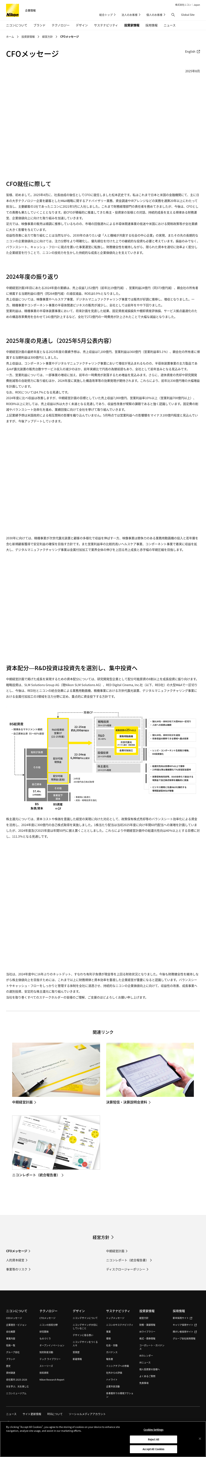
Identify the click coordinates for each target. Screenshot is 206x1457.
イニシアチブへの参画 (117, 1365)
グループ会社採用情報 (184, 1338)
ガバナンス (112, 1352)
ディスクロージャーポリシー (125, 1269)
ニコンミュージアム (16, 1393)
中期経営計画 (115, 1251)
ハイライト (112, 1379)
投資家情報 (28, 36)
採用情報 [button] (151, 25)
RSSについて (55, 1414)
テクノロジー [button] (61, 25)
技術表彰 (44, 1372)
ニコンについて (16, 1310)
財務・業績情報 (147, 1324)
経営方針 (47, 36)
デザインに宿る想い (83, 1335)
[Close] (200, 1439)
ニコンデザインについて (85, 1318)
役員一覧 (10, 1345)
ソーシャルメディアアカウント (87, 1414)
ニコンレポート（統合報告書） (127, 1260)
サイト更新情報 (32, 1414)
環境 (108, 1338)
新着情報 (77, 1359)
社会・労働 (112, 1345)
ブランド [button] (39, 25)
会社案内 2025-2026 (16, 1379)
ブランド (10, 1359)
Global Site (190, 15)
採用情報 (179, 1310)
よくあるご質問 (147, 1376)
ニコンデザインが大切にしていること (85, 1326)
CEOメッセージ (14, 1318)
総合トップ (106, 15)
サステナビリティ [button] (106, 25)
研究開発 (44, 1331)
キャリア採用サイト (185, 1324)
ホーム (10, 36)
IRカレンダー (146, 1355)
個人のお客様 (154, 15)
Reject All (153, 1439)
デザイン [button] (82, 25)
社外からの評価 (114, 1372)
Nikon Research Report (51, 1379)
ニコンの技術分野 (48, 1324)
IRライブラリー (147, 1331)
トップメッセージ (115, 1318)
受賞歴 (76, 1352)
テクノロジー (48, 1310)
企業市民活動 (113, 1386)
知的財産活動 (46, 1352)
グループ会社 (13, 1352)
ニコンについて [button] (16, 25)
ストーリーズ (46, 1365)
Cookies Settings (153, 1430)
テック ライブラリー (50, 1359)
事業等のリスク (16, 1269)
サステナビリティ (118, 1310)
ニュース (170, 25)
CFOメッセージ (69, 36)
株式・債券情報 (147, 1338)
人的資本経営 (15, 1260)
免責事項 (143, 1383)
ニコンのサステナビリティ (119, 1324)
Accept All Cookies (153, 1449)
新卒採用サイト (182, 1318)
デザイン (79, 1310)
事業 (108, 1331)
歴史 (8, 1365)
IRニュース (145, 1362)
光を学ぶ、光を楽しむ (17, 1386)
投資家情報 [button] (131, 25)
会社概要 (10, 1331)
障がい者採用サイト (185, 1331)
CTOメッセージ (47, 1318)
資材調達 (10, 1372)
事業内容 (10, 1338)
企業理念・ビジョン (16, 1324)
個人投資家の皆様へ (149, 1369)
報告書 (109, 1359)
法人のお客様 (129, 15)
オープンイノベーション (51, 1345)
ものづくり (45, 1338)
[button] (173, 15)
